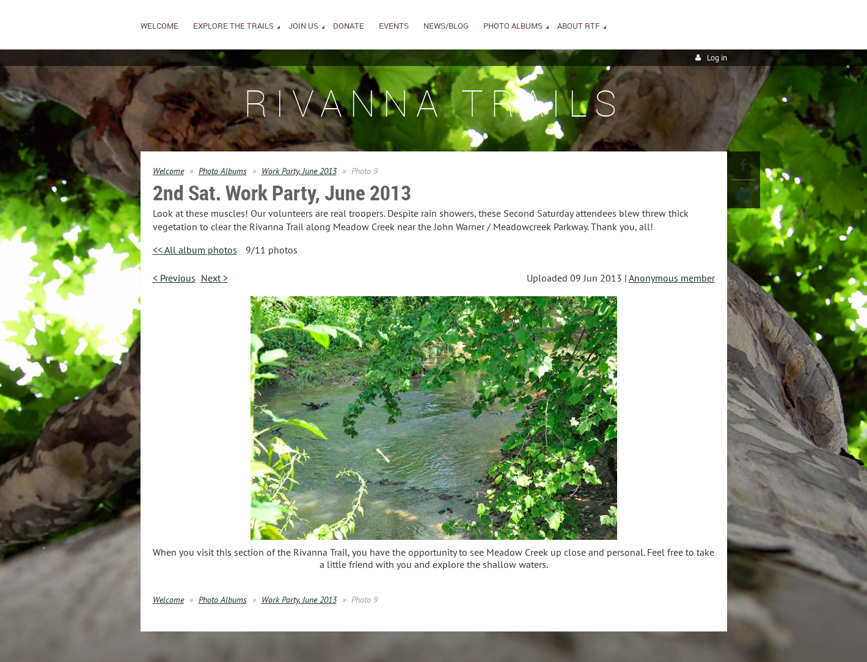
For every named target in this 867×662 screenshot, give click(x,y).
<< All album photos (195, 250)
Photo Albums (223, 171)
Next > (214, 278)
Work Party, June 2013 (299, 171)
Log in (717, 58)
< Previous (174, 278)
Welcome (168, 171)
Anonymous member (672, 278)
